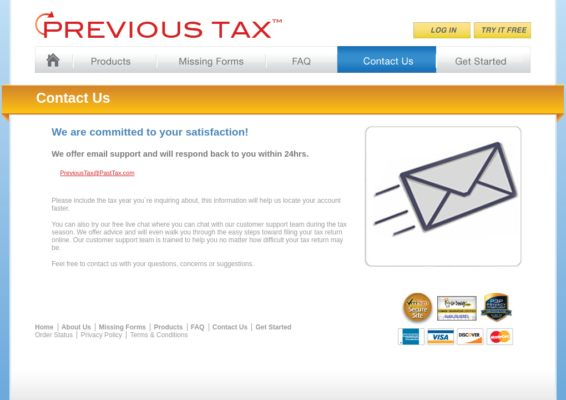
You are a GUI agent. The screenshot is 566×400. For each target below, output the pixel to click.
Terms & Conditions (159, 335)
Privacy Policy (101, 335)
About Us (76, 327)
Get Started (273, 327)
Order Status (54, 335)
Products (168, 327)
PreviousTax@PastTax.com (97, 172)
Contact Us (230, 327)
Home (44, 327)
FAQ (198, 327)
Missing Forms (122, 327)
